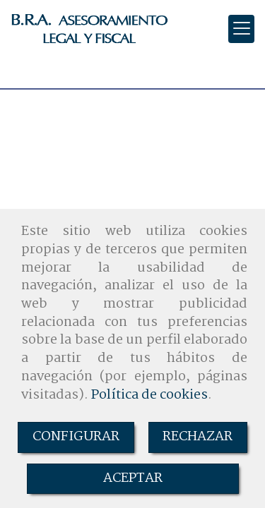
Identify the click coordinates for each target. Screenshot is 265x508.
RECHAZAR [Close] (197, 436)
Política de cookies (149, 395)
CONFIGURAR (76, 436)
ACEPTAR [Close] (133, 478)
